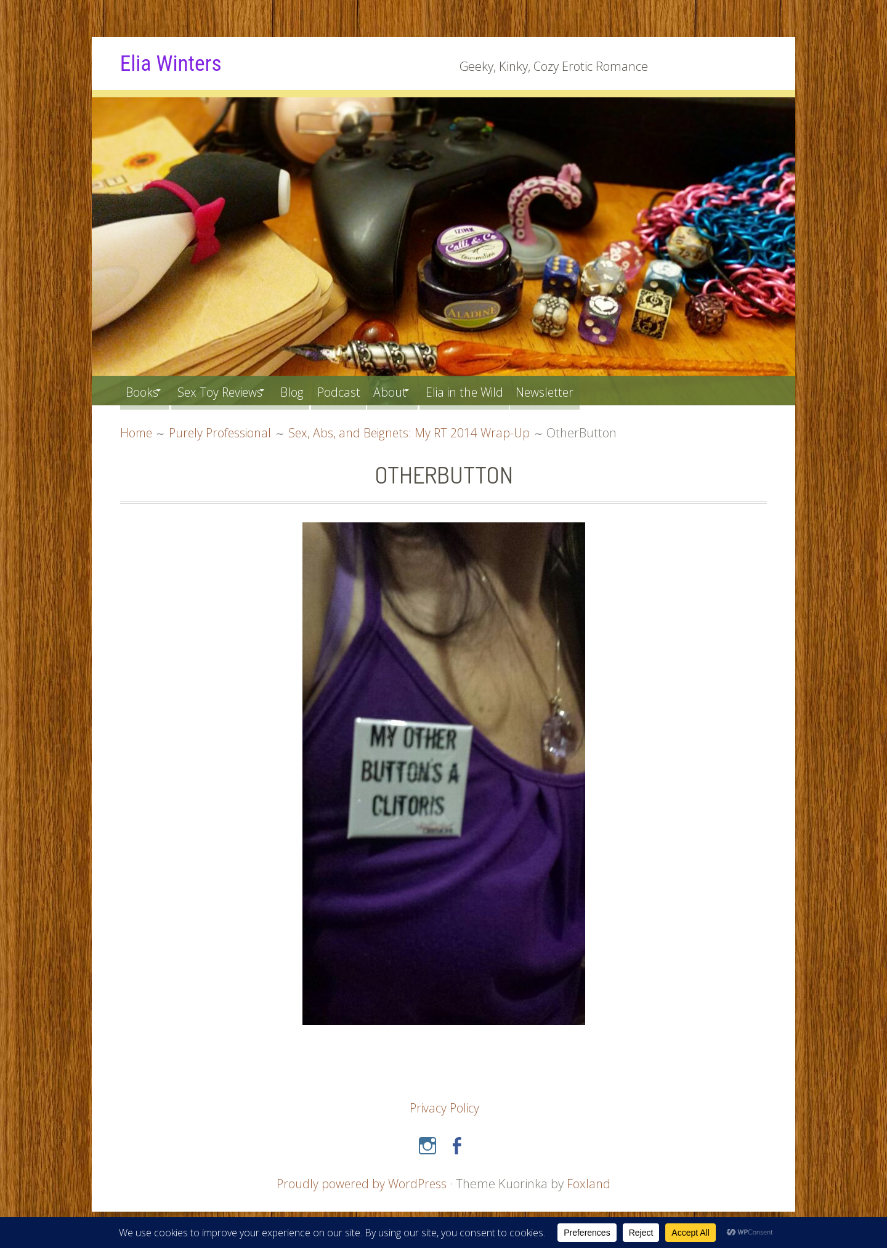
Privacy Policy (444, 1107)
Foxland (590, 1183)
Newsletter (592, 390)
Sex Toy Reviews (231, 390)
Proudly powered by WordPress (361, 1183)
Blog (313, 390)
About (420, 390)
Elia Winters (174, 62)
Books (144, 390)
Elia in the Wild (504, 390)
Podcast (364, 390)
